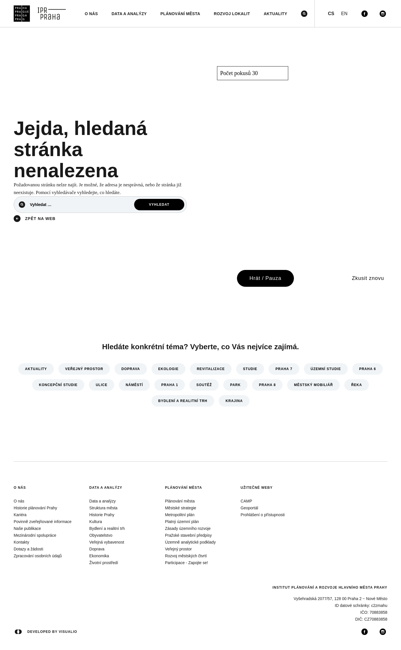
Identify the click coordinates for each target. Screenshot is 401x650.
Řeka (356, 385)
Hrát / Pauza (265, 278)
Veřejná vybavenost (106, 542)
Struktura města (103, 508)
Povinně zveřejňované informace (42, 521)
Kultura (95, 521)
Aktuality (36, 369)
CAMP (246, 501)
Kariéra (20, 514)
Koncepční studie (58, 385)
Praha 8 (267, 385)
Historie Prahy (101, 514)
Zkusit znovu (368, 278)
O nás (20, 488)
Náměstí (134, 385)
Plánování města (183, 488)
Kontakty (21, 542)
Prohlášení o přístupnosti (263, 514)
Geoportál (249, 508)
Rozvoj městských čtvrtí (186, 556)
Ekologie (168, 369)
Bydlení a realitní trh (182, 401)
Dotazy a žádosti (28, 549)
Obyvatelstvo (100, 535)
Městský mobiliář (313, 385)
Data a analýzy (105, 488)
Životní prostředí (103, 562)
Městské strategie (180, 508)
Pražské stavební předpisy (188, 535)
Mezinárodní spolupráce (35, 535)
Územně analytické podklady (190, 542)
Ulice (101, 385)
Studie (250, 369)
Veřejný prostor (84, 369)
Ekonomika (99, 556)
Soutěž (204, 385)
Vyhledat (159, 205)
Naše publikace (27, 528)
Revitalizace (211, 369)
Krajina (234, 401)
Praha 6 (367, 369)
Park (235, 385)
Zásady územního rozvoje (187, 528)
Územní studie (326, 369)
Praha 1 (169, 385)
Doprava (130, 369)
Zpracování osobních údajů (38, 556)
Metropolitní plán (180, 514)
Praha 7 (283, 369)
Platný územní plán (182, 521)
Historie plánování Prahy (35, 508)
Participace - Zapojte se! (186, 562)
